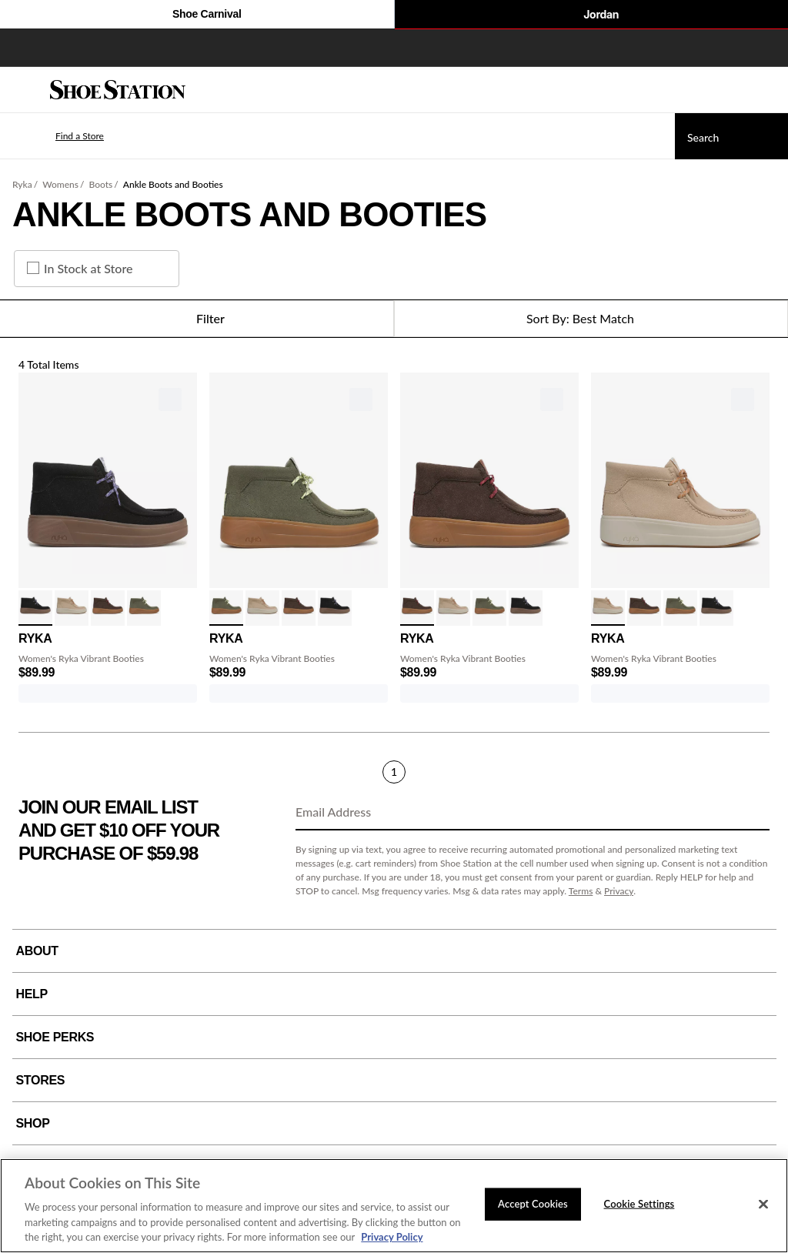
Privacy (618, 891)
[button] (57, 136)
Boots (101, 184)
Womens (60, 184)
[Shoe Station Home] (117, 90)
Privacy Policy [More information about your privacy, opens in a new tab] (391, 1237)
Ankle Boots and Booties (173, 184)
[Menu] (23, 90)
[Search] (731, 136)
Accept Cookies (533, 1204)
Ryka (22, 184)
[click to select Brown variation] (108, 608)
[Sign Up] (752, 813)
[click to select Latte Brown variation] (71, 608)
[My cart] (768, 90)
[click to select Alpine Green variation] (144, 608)
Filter (197, 318)
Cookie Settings (639, 1204)
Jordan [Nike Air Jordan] (591, 15)
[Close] (763, 1204)
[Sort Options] (591, 318)
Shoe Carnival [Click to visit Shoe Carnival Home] (197, 15)
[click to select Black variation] (35, 608)
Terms (581, 891)
